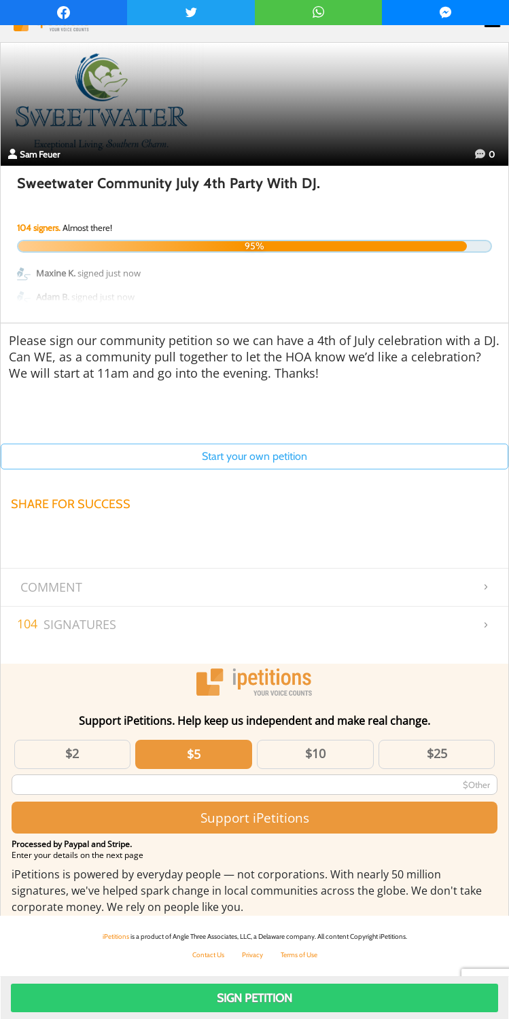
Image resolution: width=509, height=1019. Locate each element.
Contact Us (208, 954)
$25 (437, 753)
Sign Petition (254, 998)
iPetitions (116, 936)
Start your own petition (254, 456)
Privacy (252, 954)
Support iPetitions (254, 817)
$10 (315, 753)
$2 (72, 753)
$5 (193, 754)
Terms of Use (299, 954)
